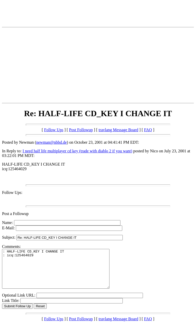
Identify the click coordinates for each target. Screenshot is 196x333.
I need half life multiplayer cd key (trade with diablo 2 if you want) (77, 151)
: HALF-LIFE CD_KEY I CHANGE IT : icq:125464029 (62, 272)
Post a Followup (15, 213)
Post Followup (81, 130)
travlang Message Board (118, 130)
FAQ (148, 130)
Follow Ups (53, 130)
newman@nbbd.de (51, 142)
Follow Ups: (12, 192)
